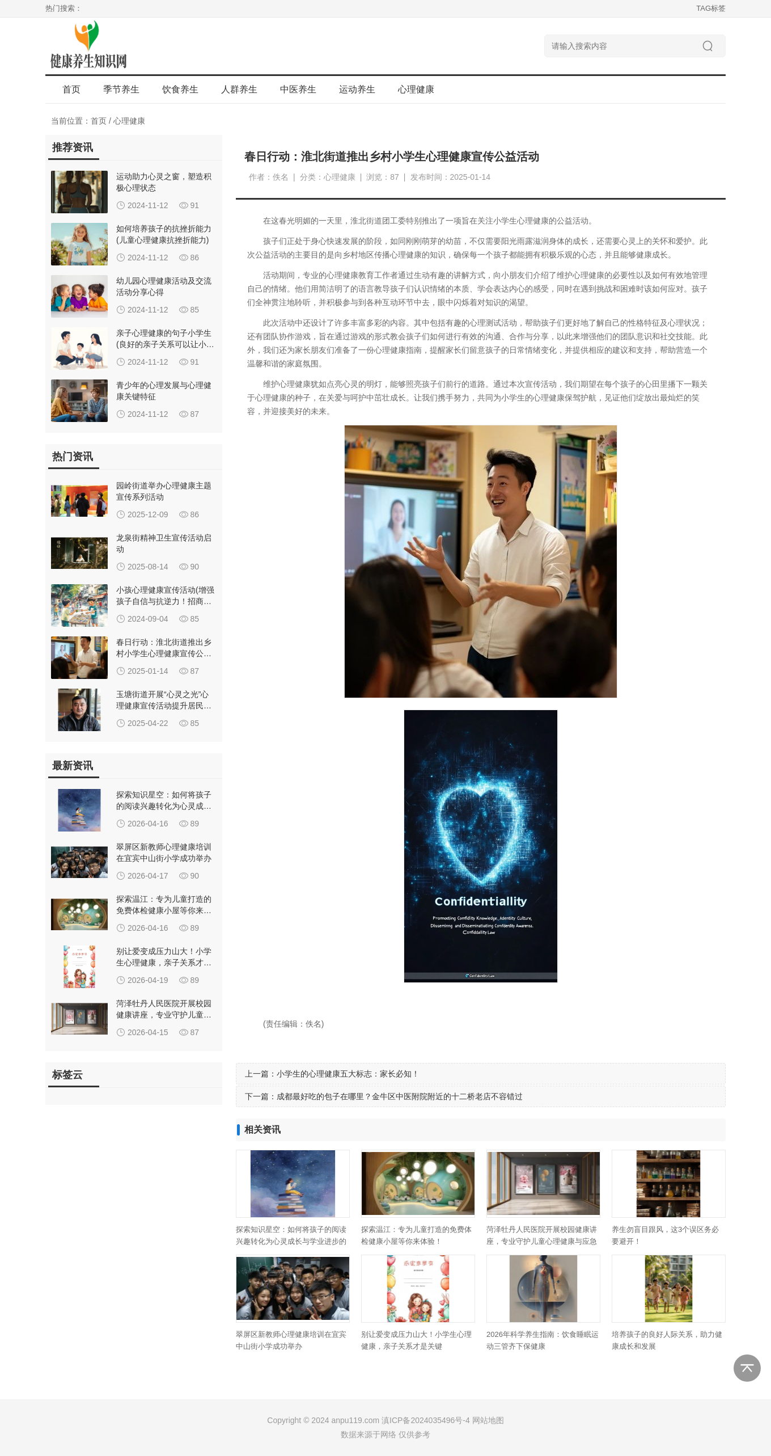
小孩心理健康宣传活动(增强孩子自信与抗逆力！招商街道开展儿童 (165, 601)
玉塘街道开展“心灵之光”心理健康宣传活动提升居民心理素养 (163, 705)
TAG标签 (711, 8)
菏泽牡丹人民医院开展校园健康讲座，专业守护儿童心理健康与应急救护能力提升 (541, 1241)
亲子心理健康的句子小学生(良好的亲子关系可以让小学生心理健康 (165, 344)
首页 (71, 89)
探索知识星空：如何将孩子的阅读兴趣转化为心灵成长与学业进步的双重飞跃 (291, 1241)
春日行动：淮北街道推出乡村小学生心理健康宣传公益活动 (163, 653)
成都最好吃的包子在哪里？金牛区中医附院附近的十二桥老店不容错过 (400, 1096)
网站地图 (488, 1420)
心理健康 (129, 120)
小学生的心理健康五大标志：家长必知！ (348, 1073)
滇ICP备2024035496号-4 (426, 1420)
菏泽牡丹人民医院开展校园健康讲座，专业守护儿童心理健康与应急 (163, 1015)
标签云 (67, 1075)
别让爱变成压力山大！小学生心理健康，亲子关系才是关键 (163, 962)
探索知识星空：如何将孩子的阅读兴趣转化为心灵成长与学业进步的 (163, 806)
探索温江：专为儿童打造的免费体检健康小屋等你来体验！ (163, 910)
